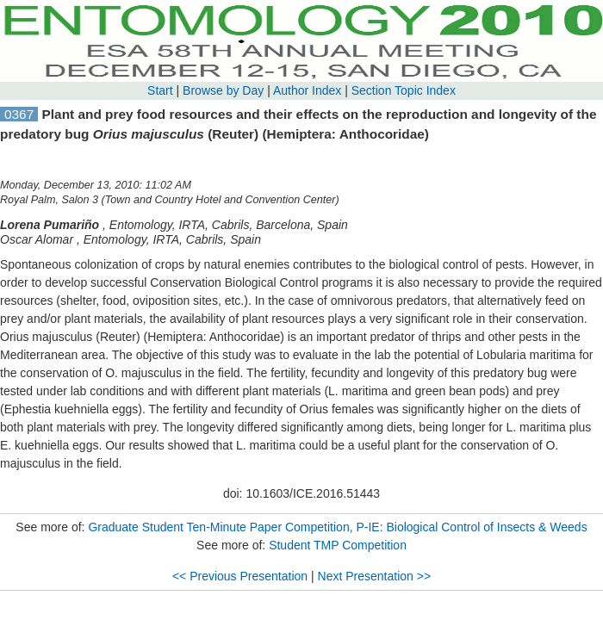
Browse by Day (223, 90)
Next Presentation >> (375, 576)
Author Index (307, 90)
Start (160, 90)
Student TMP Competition (338, 545)
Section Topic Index (403, 90)
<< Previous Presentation (240, 576)
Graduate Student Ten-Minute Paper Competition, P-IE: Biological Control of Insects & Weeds (337, 527)
